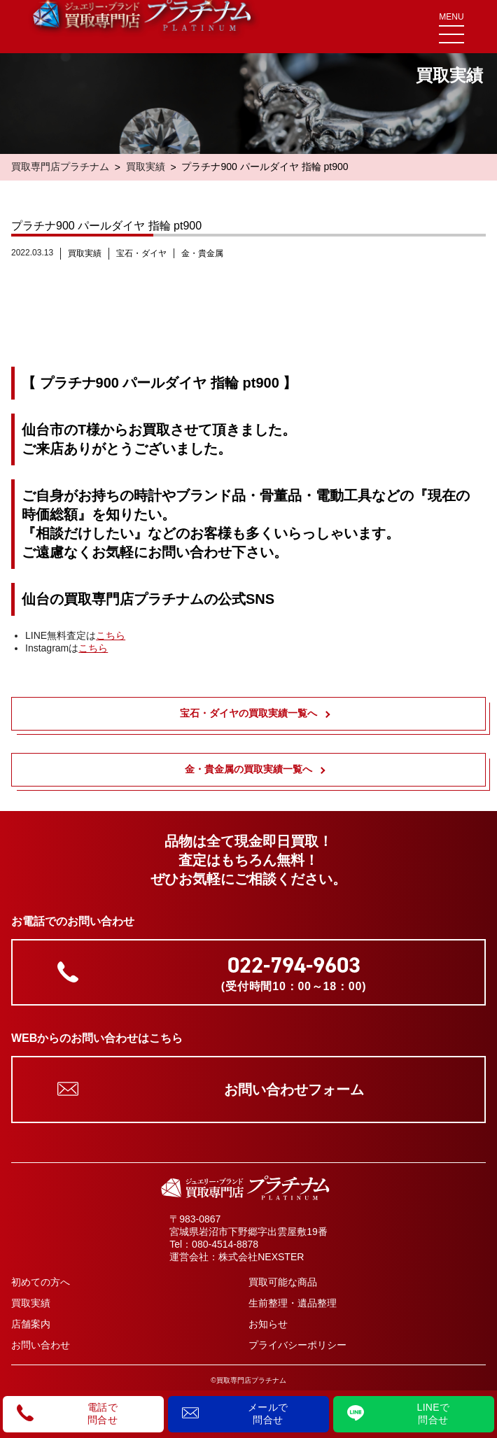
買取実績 (145, 166)
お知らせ (268, 1324)
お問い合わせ (40, 1345)
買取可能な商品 (282, 1282)
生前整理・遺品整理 (292, 1303)
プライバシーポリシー (297, 1345)
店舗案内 (30, 1324)
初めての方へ (40, 1282)
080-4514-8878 (225, 1244)
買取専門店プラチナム (60, 166)
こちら (110, 635)
